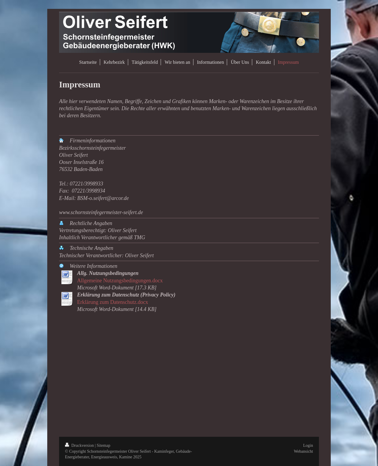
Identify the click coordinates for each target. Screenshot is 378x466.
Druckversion (80, 445)
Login (308, 445)
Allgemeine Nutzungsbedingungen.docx (120, 280)
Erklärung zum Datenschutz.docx (112, 302)
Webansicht (303, 451)
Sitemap (103, 445)
